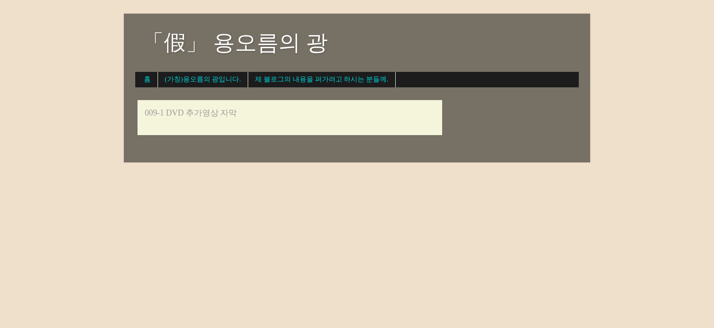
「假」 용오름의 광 (235, 42)
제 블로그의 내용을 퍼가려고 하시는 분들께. (321, 79)
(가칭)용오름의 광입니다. (203, 79)
